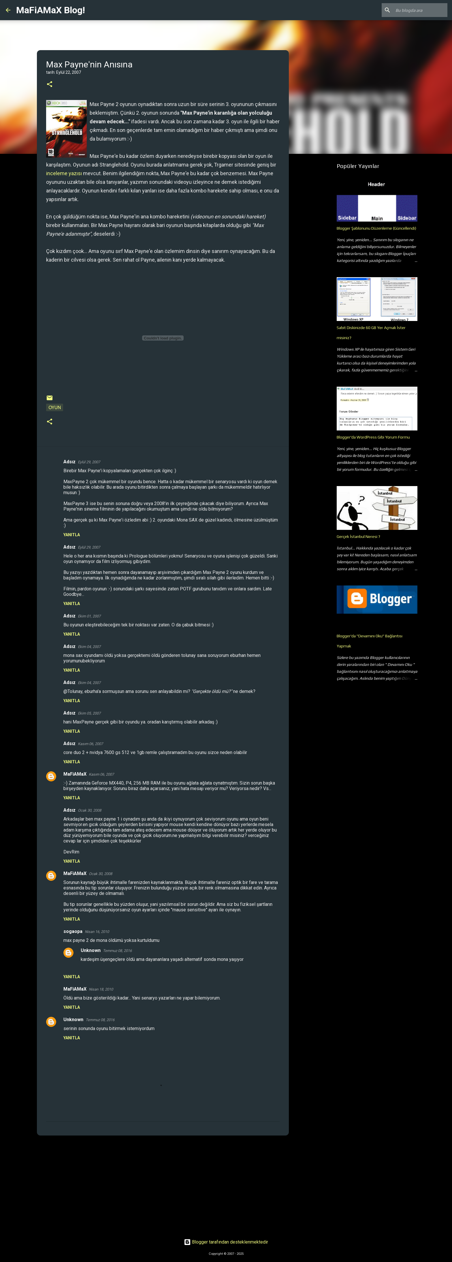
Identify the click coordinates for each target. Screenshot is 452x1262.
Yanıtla (71, 534)
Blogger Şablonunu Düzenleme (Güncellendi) (376, 228)
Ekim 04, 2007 (89, 647)
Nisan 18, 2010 (101, 989)
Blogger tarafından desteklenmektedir (226, 1242)
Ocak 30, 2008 (89, 810)
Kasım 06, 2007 (90, 744)
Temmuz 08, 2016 (117, 951)
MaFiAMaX (74, 774)
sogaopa (72, 931)
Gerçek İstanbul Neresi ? (358, 536)
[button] (49, 84)
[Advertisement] (163, 1184)
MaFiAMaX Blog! (50, 10)
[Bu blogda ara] (417, 10)
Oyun (54, 407)
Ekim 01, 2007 (89, 616)
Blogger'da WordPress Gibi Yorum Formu (373, 437)
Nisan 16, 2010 (97, 932)
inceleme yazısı (64, 173)
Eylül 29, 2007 (89, 462)
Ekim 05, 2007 (89, 713)
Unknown (91, 950)
